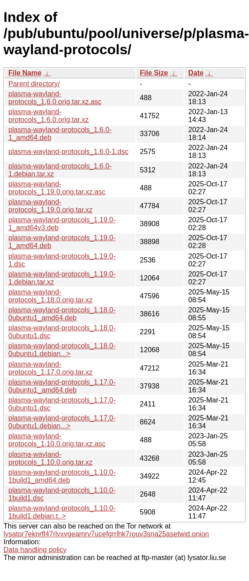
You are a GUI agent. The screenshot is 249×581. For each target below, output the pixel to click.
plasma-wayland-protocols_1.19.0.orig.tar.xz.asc (56, 188)
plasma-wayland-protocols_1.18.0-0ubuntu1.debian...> (62, 349)
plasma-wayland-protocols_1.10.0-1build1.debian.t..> (62, 512)
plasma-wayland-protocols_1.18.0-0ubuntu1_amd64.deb (62, 314)
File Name (25, 73)
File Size (154, 73)
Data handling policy (35, 549)
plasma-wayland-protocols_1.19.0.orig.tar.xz (50, 206)
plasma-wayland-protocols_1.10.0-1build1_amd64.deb (62, 476)
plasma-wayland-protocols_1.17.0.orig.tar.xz (50, 368)
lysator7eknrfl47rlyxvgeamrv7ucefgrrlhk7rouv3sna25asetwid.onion (106, 534)
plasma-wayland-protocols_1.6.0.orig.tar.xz (48, 115)
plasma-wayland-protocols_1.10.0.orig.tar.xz (50, 458)
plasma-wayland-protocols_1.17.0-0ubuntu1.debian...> (62, 422)
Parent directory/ (34, 84)
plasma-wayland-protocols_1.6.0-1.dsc (68, 151)
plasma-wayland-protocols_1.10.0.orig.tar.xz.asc (56, 440)
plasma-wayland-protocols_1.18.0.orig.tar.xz (50, 296)
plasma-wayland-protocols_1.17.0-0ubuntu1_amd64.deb (62, 386)
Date (195, 73)
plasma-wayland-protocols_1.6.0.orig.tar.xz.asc (55, 97)
